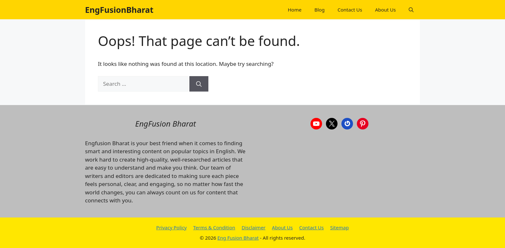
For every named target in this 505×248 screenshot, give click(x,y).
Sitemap (339, 227)
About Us (385, 9)
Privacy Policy (171, 227)
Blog (319, 9)
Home (294, 9)
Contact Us (350, 9)
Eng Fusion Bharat (238, 238)
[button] (411, 9)
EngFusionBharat (119, 9)
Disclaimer (253, 227)
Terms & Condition (214, 227)
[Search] (198, 84)
